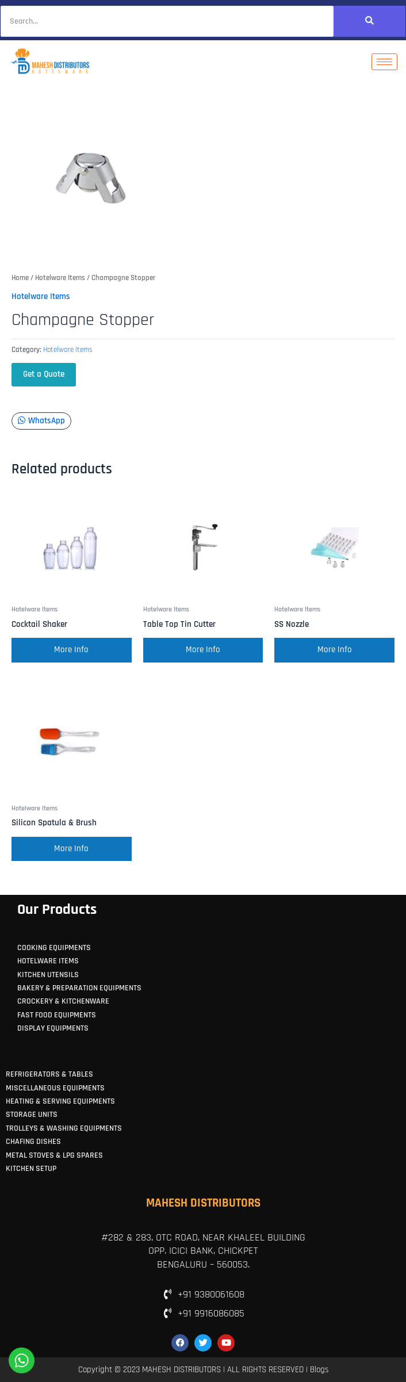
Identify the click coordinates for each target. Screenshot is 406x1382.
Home (20, 278)
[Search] (167, 21)
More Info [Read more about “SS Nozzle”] (334, 649)
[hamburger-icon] (384, 61)
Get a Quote (43, 374)
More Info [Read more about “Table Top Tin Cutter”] (203, 649)
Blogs (319, 1369)
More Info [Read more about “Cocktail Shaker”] (71, 649)
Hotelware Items (60, 278)
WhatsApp (41, 420)
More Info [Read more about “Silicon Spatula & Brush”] (71, 849)
